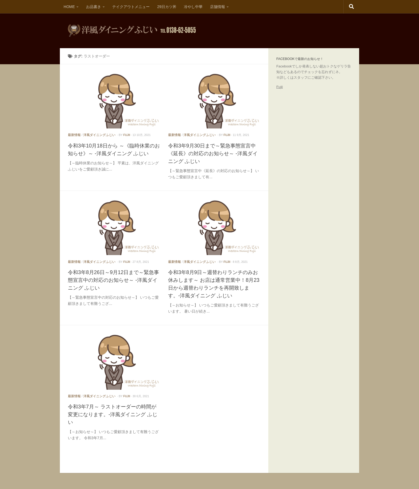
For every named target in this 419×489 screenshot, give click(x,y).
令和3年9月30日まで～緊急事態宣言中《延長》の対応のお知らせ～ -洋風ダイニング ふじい (213, 153)
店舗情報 (217, 7)
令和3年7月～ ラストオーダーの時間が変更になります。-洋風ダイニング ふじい (112, 414)
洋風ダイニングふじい (99, 135)
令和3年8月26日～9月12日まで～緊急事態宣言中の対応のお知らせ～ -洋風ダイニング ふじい (113, 280)
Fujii (279, 87)
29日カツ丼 (166, 7)
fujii (126, 135)
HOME (69, 7)
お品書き (93, 7)
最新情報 (74, 135)
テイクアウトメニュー (131, 7)
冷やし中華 (193, 7)
